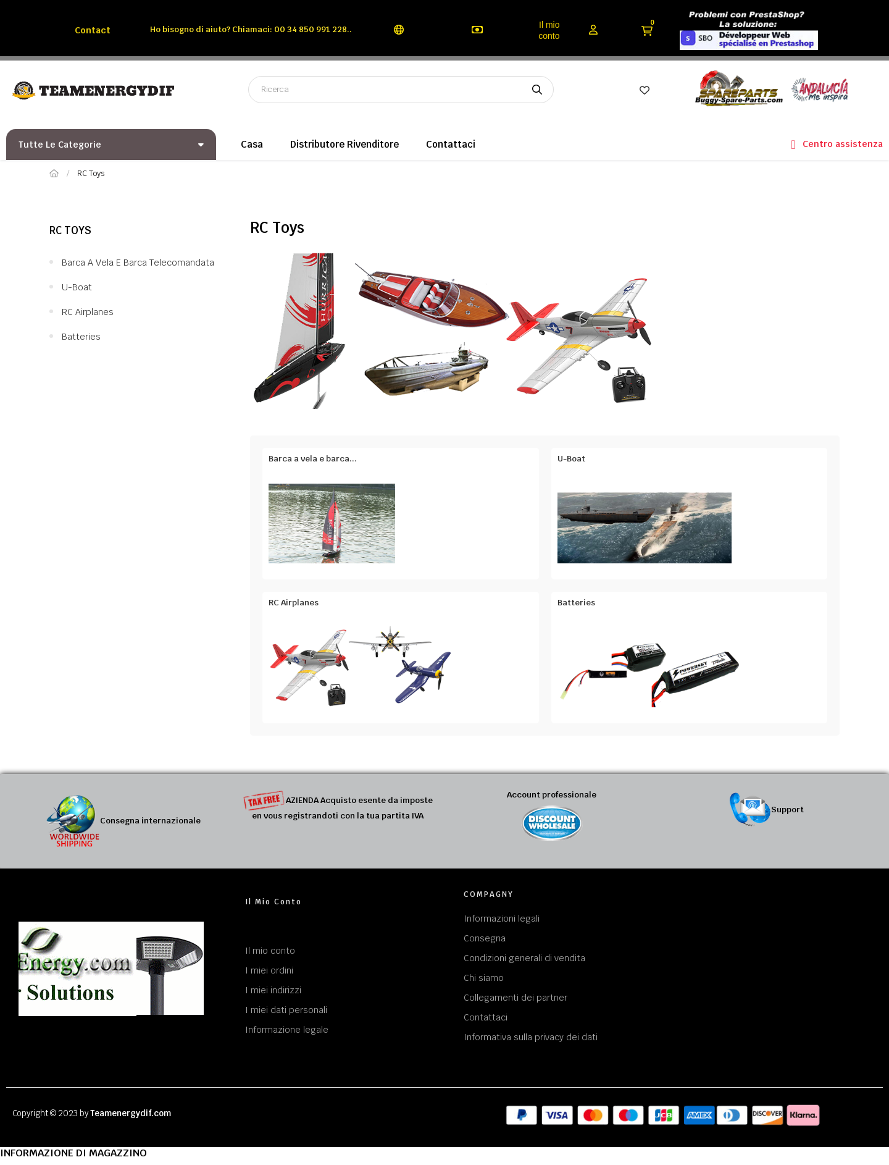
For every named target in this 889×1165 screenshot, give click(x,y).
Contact (93, 30)
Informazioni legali (502, 918)
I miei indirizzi (273, 990)
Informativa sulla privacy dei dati (531, 1037)
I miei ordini (269, 970)
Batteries (81, 336)
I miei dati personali (286, 1010)
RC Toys (70, 230)
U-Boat (77, 287)
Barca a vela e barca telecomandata (138, 262)
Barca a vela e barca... (313, 458)
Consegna (485, 938)
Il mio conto (548, 30)
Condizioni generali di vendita (524, 958)
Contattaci (485, 1017)
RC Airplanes (88, 312)
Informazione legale (286, 1029)
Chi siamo (484, 977)
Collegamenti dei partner (515, 997)
